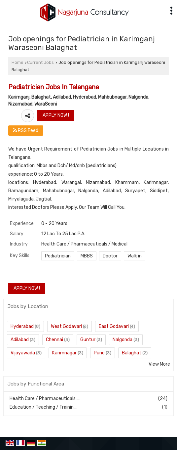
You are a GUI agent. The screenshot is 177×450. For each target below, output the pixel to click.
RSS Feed (25, 130)
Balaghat (131, 353)
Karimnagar (64, 353)
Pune (99, 353)
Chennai (54, 339)
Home (17, 62)
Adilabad (20, 339)
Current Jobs (40, 62)
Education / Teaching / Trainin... (43, 407)
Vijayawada (23, 353)
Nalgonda (122, 339)
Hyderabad (22, 326)
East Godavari (114, 326)
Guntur (87, 339)
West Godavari (66, 326)
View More (159, 364)
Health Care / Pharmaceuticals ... (45, 398)
